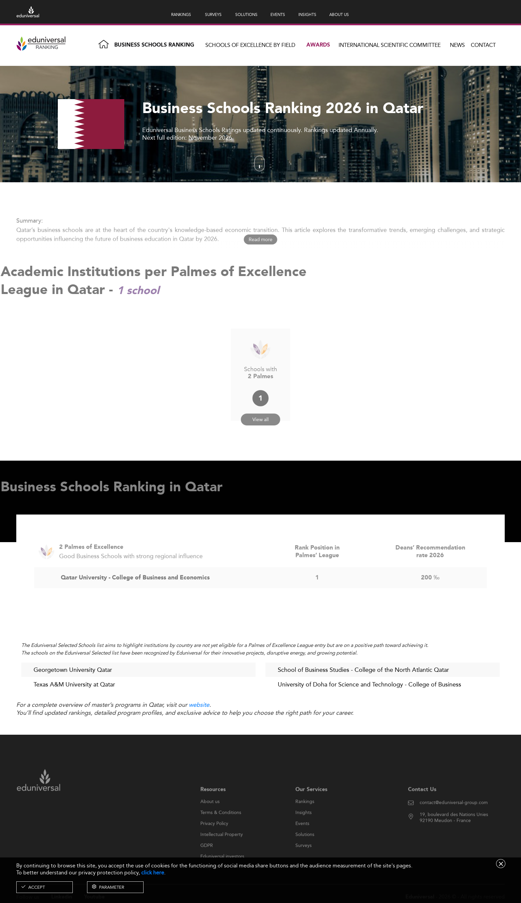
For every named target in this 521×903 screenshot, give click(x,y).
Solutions (304, 848)
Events (302, 837)
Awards (318, 45)
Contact (483, 45)
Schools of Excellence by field (250, 45)
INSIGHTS (307, 14)
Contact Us (422, 803)
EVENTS (277, 14)
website (199, 705)
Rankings (304, 815)
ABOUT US (339, 14)
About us (210, 815)
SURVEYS (213, 14)
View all (260, 411)
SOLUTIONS (246, 14)
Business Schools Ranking (154, 45)
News (457, 45)
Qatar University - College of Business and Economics (135, 592)
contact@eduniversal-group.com (454, 816)
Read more (260, 239)
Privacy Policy (214, 837)
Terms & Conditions (220, 826)
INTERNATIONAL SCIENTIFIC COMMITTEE (390, 45)
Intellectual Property (221, 848)
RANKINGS (181, 14)
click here (152, 872)
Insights (303, 826)
